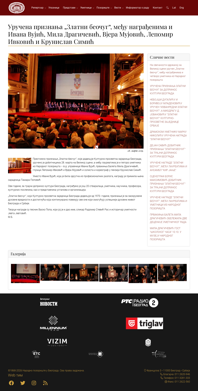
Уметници (86, 7)
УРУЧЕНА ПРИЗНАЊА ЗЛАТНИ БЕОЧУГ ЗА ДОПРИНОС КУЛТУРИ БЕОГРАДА (168, 90)
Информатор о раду (137, 7)
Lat (174, 7)
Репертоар (38, 7)
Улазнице (53, 7)
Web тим (15, 375)
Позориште (104, 7)
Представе (70, 7)
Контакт (157, 7)
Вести (118, 7)
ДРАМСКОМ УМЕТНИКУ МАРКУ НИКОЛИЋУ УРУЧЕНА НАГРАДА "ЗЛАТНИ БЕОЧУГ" (168, 135)
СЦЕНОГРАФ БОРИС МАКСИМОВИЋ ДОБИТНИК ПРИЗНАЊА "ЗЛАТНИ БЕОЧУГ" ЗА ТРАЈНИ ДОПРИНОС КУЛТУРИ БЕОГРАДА (167, 184)
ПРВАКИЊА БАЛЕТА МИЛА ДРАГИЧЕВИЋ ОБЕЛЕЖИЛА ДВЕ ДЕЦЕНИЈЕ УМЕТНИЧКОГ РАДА (168, 218)
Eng (182, 7)
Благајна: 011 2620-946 (176, 374)
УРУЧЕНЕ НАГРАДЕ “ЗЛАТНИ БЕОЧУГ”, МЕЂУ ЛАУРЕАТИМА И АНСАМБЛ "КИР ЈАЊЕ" (168, 166)
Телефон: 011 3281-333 (176, 377)
